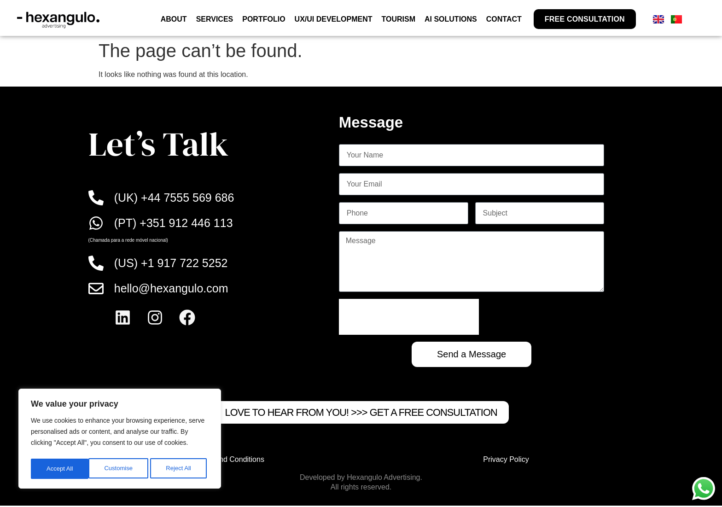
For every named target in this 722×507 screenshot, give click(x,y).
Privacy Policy (506, 461)
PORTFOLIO (263, 19)
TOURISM (398, 19)
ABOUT (174, 19)
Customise (60, 468)
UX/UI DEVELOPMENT (334, 19)
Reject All (120, 468)
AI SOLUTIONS (451, 19)
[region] (119, 440)
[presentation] (409, 317)
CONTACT (504, 19)
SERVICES (214, 19)
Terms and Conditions (228, 461)
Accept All (180, 468)
